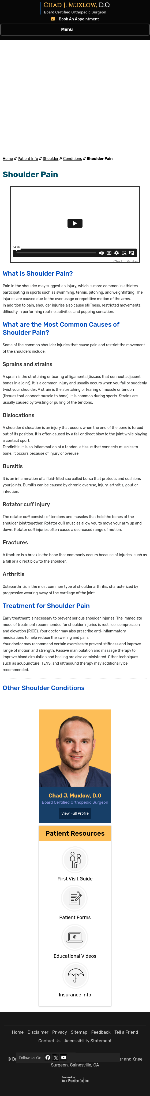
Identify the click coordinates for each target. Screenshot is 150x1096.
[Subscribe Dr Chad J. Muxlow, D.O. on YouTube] (63, 1057)
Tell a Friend (126, 1032)
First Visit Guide (74, 879)
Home (8, 158)
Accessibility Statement (87, 1040)
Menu (73, 30)
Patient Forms (75, 917)
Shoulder (51, 158)
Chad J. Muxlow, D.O (74, 795)
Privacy (59, 1032)
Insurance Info (75, 995)
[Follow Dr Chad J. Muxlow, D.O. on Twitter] (55, 1057)
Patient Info (28, 158)
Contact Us (49, 1040)
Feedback (101, 1032)
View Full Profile (75, 813)
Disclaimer (38, 1032)
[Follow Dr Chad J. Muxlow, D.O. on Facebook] (48, 1057)
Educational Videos (75, 956)
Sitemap (79, 1032)
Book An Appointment (79, 19)
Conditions (72, 158)
